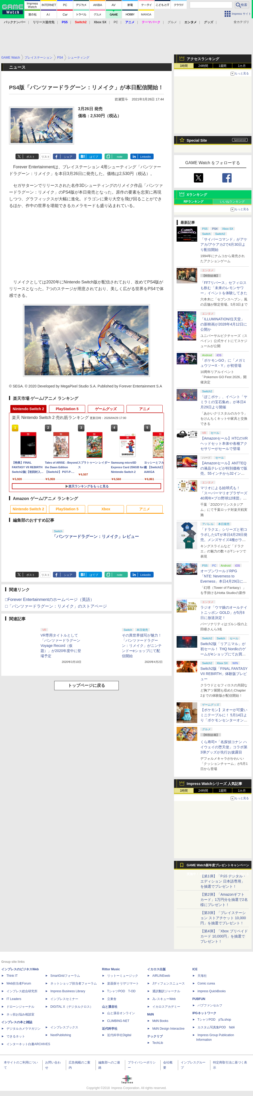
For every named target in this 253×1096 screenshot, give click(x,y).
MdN (150, 1014)
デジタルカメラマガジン (23, 1028)
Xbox (105, 509)
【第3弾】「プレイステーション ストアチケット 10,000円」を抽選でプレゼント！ (223, 918)
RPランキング (193, 201)
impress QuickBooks (211, 991)
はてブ (94, 156)
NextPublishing (60, 1035)
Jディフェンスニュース (168, 983)
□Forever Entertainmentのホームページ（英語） (49, 599)
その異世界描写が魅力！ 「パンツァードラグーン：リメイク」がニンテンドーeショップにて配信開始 (143, 645)
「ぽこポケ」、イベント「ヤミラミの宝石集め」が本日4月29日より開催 (223, 402)
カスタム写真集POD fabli (216, 1027)
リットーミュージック (122, 976)
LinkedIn (145, 156)
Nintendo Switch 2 (28, 409)
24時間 (203, 66)
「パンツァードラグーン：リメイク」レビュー (95, 536)
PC (116, 22)
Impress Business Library (67, 991)
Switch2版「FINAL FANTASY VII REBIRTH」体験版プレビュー (224, 673)
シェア (68, 156)
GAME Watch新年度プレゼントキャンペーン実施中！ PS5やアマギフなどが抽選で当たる (218, 866)
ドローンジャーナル (20, 1006)
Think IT (12, 976)
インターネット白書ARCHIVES (28, 1044)
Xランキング (197, 195)
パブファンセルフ (209, 1005)
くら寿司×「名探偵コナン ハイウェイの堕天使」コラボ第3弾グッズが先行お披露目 (223, 747)
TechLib (157, 1043)
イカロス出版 (156, 969)
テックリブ (155, 1036)
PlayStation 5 (67, 409)
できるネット (15, 1036)
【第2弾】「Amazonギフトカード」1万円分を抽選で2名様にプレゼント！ (224, 899)
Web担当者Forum (18, 983)
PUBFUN (198, 999)
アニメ (144, 409)
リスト (45, 156)
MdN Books (160, 1021)
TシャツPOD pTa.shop (214, 1019)
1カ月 (242, 66)
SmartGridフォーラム (65, 976)
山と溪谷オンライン (121, 1013)
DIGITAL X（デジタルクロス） (71, 1006)
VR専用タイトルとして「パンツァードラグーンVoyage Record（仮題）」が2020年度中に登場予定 (61, 645)
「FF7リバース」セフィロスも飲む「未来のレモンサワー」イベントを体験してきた (223, 288)
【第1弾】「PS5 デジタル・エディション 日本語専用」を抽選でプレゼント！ (223, 881)
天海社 (202, 976)
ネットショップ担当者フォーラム (73, 983)
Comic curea (206, 983)
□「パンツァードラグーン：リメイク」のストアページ (56, 606)
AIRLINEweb (161, 976)
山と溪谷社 (109, 1006)
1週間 (223, 66)
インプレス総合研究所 (21, 991)
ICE (194, 969)
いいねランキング (232, 201)
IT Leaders (13, 999)
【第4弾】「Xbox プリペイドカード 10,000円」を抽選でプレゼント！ (224, 936)
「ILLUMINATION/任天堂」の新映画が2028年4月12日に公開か (223, 324)
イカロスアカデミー (166, 1006)
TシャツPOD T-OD (121, 991)
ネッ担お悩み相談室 (20, 1014)
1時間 (184, 66)
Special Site (197, 140)
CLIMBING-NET (118, 1021)
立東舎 (111, 999)
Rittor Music (111, 969)
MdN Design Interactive (168, 1028)
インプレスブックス (64, 1027)
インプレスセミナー (64, 999)
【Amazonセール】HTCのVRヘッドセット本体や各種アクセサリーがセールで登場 (224, 443)
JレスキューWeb (164, 999)
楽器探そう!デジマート (123, 983)
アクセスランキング (203, 59)
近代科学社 (109, 1028)
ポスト (30, 156)
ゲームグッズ (106, 409)
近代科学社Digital (119, 1035)
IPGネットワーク (204, 1013)
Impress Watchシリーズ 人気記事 (214, 784)
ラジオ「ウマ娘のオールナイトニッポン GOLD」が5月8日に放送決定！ (223, 612)
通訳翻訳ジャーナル (166, 991)
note (119, 156)
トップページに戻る (86, 685)
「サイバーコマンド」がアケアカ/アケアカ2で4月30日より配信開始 (223, 244)
